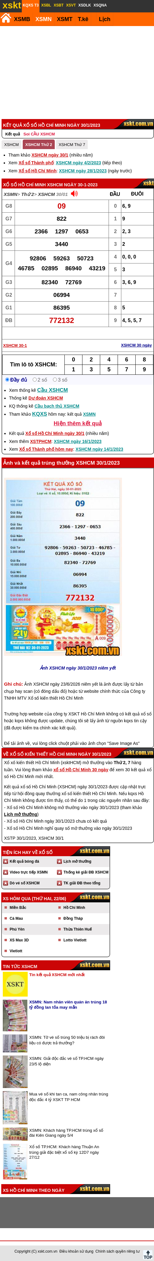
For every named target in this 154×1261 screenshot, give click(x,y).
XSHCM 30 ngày (136, 345)
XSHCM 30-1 (15, 345)
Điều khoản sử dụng (76, 1251)
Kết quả (12, 134)
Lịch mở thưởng (77, 861)
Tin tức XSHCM (20, 966)
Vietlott (16, 951)
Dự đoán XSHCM (45, 398)
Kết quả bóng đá (24, 861)
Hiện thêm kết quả (78, 423)
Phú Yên (17, 929)
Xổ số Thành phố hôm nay (46, 449)
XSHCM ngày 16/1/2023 (77, 441)
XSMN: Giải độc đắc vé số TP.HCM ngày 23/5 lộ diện (66, 1061)
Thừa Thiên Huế (77, 929)
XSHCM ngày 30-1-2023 (72, 184)
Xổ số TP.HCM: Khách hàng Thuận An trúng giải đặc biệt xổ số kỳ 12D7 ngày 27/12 (64, 1152)
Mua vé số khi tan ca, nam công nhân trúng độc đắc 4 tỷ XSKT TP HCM (68, 1097)
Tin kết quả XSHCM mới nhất (57, 974)
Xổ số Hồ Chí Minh (38, 170)
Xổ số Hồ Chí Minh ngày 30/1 (55, 433)
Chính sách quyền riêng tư (118, 1251)
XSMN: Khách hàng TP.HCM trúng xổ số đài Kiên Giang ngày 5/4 (66, 1133)
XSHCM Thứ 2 (38, 144)
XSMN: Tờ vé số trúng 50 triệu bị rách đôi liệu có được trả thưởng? (67, 1040)
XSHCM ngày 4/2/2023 (78, 162)
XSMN (43, 19)
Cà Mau (16, 918)
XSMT (64, 19)
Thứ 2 (27, 194)
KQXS (39, 414)
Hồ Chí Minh (74, 907)
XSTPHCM (40, 441)
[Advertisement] (76, 72)
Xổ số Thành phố (36, 162)
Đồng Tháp (73, 918)
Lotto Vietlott (74, 940)
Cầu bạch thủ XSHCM (57, 406)
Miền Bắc (18, 907)
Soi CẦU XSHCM (39, 134)
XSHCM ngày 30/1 (49, 155)
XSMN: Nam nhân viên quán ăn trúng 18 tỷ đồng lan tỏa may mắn (68, 1005)
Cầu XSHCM (52, 390)
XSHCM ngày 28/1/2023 (82, 170)
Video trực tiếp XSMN (29, 872)
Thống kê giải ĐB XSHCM (86, 872)
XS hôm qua (17, 898)
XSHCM (11, 144)
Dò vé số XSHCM (25, 883)
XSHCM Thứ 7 (71, 144)
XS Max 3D (19, 940)
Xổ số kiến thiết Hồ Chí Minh (43, 754)
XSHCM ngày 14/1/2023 (99, 449)
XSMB (22, 19)
